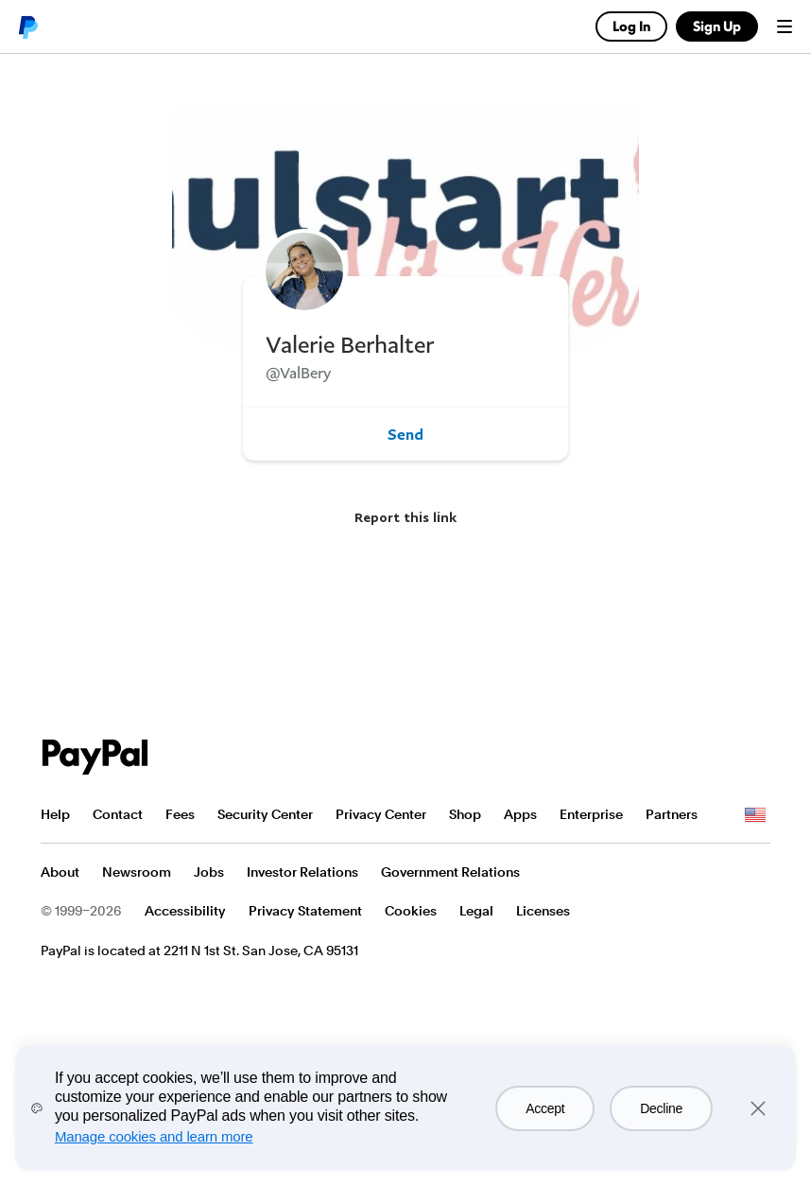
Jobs (209, 872)
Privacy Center (381, 814)
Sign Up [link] (717, 26)
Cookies (411, 910)
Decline (661, 1108)
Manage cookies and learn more (154, 1136)
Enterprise (591, 814)
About (60, 872)
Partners (672, 814)
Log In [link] (631, 26)
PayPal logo (27, 26)
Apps (520, 814)
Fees (180, 814)
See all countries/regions (755, 815)
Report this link (405, 517)
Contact (118, 814)
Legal (476, 910)
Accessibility (185, 910)
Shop (465, 814)
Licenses (543, 910)
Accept (545, 1108)
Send (405, 434)
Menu (784, 26)
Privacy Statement (305, 910)
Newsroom (136, 872)
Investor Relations (302, 872)
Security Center (265, 814)
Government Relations (450, 872)
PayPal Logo (95, 757)
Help (55, 814)
